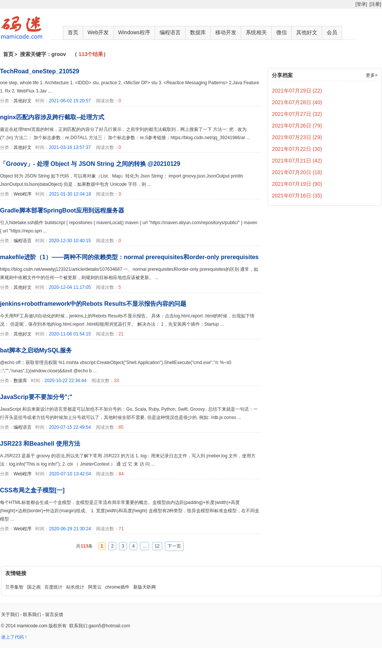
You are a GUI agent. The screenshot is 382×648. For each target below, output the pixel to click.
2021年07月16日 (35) (297, 196)
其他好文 (306, 32)
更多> (371, 75)
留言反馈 (54, 614)
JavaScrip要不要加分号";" (36, 397)
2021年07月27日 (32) (297, 114)
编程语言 (170, 32)
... (144, 546)
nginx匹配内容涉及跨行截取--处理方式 (52, 117)
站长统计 (75, 587)
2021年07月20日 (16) (297, 172)
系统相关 (256, 32)
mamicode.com (32, 625)
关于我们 (10, 614)
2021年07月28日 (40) (297, 102)
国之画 (34, 587)
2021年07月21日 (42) (297, 161)
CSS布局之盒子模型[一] (32, 490)
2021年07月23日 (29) (297, 137)
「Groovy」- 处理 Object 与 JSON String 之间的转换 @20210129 (90, 164)
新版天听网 (144, 587)
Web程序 (23, 194)
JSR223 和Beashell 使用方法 (40, 443)
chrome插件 (117, 587)
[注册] (375, 4)
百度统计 (53, 587)
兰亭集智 (14, 587)
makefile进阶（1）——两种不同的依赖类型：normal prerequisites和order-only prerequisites (129, 257)
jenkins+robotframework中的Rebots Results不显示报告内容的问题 (93, 303)
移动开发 (225, 32)
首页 (73, 32)
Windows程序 (134, 32)
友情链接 (15, 573)
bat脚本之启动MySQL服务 (36, 350)
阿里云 (95, 587)
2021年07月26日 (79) (297, 126)
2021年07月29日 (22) (297, 91)
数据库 (198, 32)
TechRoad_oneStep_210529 (39, 71)
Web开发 (98, 32)
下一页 (174, 546)
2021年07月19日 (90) (297, 184)
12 (157, 546)
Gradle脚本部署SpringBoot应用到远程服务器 (62, 210)
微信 (281, 32)
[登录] (361, 4)
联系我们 (32, 614)
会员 (332, 32)
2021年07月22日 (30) (297, 149)
